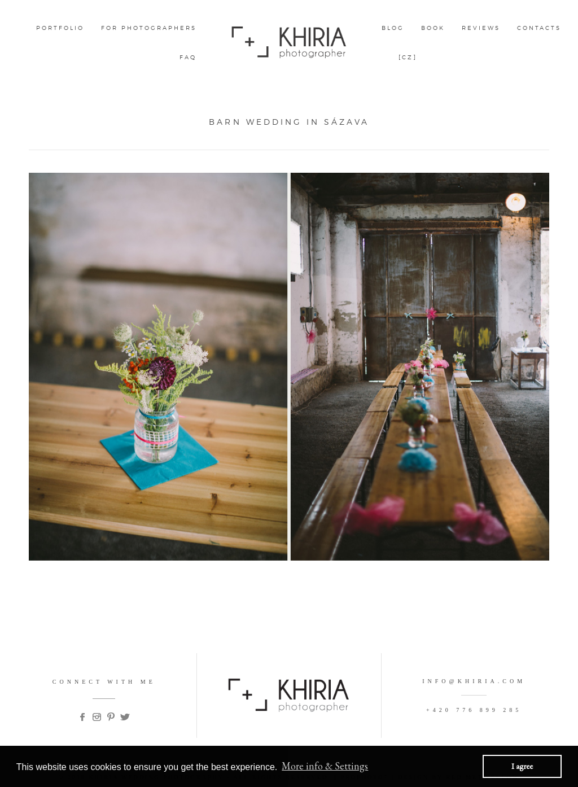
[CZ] (408, 57)
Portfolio (60, 27)
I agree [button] (522, 765)
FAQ (187, 57)
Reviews (481, 27)
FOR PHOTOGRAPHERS (148, 27)
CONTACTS (539, 27)
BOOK (433, 27)
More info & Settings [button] (325, 765)
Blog (393, 27)
